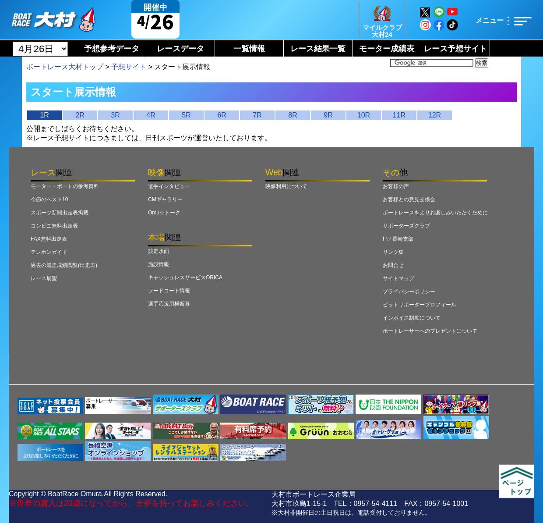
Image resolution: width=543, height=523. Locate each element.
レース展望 (44, 278)
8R (292, 115)
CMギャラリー (165, 199)
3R (115, 115)
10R (363, 115)
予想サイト (128, 67)
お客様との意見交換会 (409, 199)
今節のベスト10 (49, 199)
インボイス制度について (412, 318)
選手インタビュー (169, 186)
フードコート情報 (169, 291)
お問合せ (393, 265)
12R (434, 115)
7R (257, 115)
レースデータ (180, 48)
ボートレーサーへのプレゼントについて (430, 331)
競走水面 (158, 251)
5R (186, 115)
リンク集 (393, 252)
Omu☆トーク (164, 213)
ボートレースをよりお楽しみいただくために (435, 213)
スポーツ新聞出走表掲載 (59, 213)
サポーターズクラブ (406, 226)
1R (44, 115)
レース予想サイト (455, 48)
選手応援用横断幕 (169, 304)
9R (328, 115)
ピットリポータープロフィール (419, 305)
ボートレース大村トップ (64, 67)
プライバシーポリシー (409, 291)
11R (399, 115)
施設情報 (158, 264)
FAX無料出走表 (49, 239)
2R (79, 115)
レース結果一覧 (318, 48)
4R (150, 115)
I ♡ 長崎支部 (398, 239)
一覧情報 (249, 48)
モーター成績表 (386, 48)
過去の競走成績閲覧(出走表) (64, 265)
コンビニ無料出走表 (54, 226)
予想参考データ (111, 48)
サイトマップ (398, 278)
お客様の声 (396, 186)
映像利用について (286, 186)
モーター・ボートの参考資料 (65, 186)
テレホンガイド (49, 252)
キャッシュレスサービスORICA (185, 277)
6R (221, 115)
